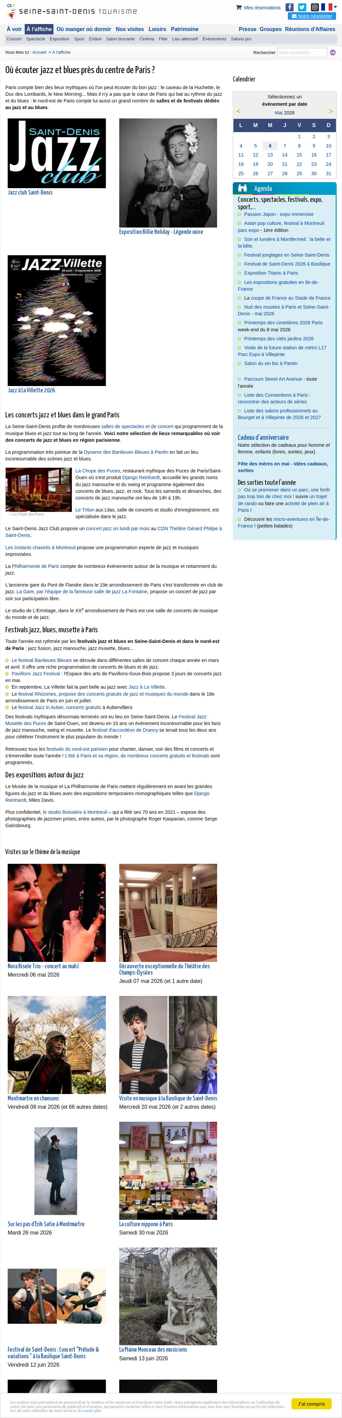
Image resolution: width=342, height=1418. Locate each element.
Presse (247, 29)
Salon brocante (120, 38)
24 (328, 164)
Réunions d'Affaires (310, 29)
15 (299, 154)
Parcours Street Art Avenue (273, 379)
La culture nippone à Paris (146, 1224)
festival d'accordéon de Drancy (125, 730)
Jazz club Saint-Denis (30, 193)
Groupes (271, 29)
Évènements (214, 38)
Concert (14, 38)
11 (240, 154)
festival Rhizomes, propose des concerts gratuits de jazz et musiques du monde (103, 694)
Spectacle (35, 38)
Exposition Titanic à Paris (271, 273)
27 (270, 173)
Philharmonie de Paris (35, 566)
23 (314, 164)
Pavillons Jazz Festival (36, 673)
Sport (79, 38)
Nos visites (130, 29)
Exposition (59, 38)
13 (270, 154)
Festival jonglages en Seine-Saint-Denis (286, 255)
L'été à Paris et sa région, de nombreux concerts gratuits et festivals (137, 755)
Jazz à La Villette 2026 (31, 391)
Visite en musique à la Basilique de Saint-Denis (168, 1099)
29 (299, 173)
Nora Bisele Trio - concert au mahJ (43, 967)
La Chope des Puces (97, 470)
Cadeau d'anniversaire (263, 437)
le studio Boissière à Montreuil (75, 812)
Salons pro (241, 38)
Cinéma (147, 38)
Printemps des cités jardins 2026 (279, 338)
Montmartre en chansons (33, 1099)
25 (240, 173)
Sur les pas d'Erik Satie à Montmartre (46, 1224)
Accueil (39, 52)
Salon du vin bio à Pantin (270, 363)
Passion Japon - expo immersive (279, 214)
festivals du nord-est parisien (77, 749)
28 (285, 173)
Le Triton (84, 509)
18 (240, 164)
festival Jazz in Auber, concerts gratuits (59, 707)
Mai (279, 112)
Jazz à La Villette (147, 687)
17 (328, 154)
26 (255, 173)
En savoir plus (26, 1409)
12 (255, 154)
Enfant (95, 38)
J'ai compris (311, 1392)
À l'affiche (39, 29)
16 (314, 154)
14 (285, 154)
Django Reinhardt (141, 477)
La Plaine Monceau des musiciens (153, 1350)
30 (314, 173)
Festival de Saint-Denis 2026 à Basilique (287, 264)
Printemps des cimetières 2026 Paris (283, 322)
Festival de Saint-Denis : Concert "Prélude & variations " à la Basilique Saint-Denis (53, 1353)
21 (285, 164)
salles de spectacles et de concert (138, 426)
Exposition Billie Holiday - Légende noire (161, 232)
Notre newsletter (312, 16)
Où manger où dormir (83, 29)
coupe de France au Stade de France (290, 298)
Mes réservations (258, 7)
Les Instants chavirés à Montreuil (40, 547)
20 (270, 164)
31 (328, 173)
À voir (14, 29)
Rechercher (264, 52)
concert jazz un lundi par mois (118, 528)
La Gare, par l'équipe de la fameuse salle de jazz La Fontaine (82, 591)
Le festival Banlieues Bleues (42, 660)
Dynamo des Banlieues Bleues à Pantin (126, 452)
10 (328, 145)
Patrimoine (185, 29)
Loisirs (157, 29)
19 (255, 164)
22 (299, 164)
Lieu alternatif (185, 38)
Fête (163, 38)
